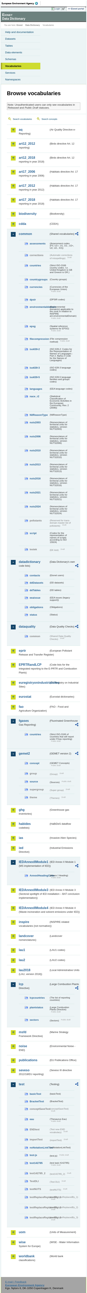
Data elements (13, 52)
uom (22, 1232)
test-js (33, 1155)
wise (22, 1242)
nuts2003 (35, 422)
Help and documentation (19, 32)
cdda (22, 223)
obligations (36, 607)
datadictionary (29, 561)
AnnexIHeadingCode (39, 875)
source (34, 781)
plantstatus (36, 1007)
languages (36, 388)
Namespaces (13, 79)
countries (35, 265)
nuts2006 (35, 436)
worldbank (27, 1256)
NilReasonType (39, 414)
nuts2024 (35, 506)
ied (21, 848)
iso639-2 (35, 349)
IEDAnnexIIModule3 (33, 890)
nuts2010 (35, 450)
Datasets (10, 38)
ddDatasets (36, 582)
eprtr (22, 650)
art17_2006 (27, 171)
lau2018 (24, 970)
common (25, 234)
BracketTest (37, 1101)
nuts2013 (35, 464)
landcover (26, 936)
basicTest (35, 1093)
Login (57, 9)
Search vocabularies (22, 119)
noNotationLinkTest (39, 1147)
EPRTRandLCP (30, 664)
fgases (24, 720)
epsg (33, 326)
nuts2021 (35, 492)
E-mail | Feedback (15, 1281)
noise (23, 1046)
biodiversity (28, 213)
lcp (21, 984)
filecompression (39, 338)
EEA (21, 3)
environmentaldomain (39, 306)
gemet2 (24, 753)
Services (10, 72)
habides (25, 823)
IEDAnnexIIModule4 (33, 908)
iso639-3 (35, 367)
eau (32, 1119)
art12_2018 (27, 157)
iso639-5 (35, 377)
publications (28, 1060)
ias (21, 837)
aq (21, 129)
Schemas (10, 59)
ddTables (35, 590)
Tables (9, 45)
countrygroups (38, 279)
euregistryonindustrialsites (34, 682)
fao (21, 706)
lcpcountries (37, 997)
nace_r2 (34, 396)
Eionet (20, 25)
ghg (22, 809)
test (21, 1084)
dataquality (27, 626)
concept (34, 763)
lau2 (22, 960)
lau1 (22, 950)
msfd (22, 1032)
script (33, 533)
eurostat (25, 696)
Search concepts (49, 119)
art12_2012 (27, 143)
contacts (35, 575)
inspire (24, 922)
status (33, 614)
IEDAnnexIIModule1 (33, 862)
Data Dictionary (32, 25)
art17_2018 (27, 199)
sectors (34, 1019)
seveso (24, 1070)
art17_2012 (27, 185)
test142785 (36, 1163)
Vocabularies (13, 66)
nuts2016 (35, 478)
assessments (37, 243)
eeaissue (35, 597)
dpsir (33, 299)
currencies (36, 286)
